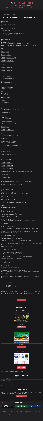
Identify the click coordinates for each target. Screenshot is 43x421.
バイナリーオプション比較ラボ (26, 411)
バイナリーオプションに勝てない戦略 (35, 411)
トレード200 (3, 14)
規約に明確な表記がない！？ (6, 385)
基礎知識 (8, 7)
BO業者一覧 (17, 7)
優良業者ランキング (25, 7)
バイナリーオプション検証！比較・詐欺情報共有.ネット (21, 5)
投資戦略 (12, 7)
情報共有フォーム (33, 7)
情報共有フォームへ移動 (21, 396)
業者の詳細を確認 (21, 326)
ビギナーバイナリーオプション (18, 411)
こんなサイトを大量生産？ (6, 378)
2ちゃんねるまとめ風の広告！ (6, 380)
